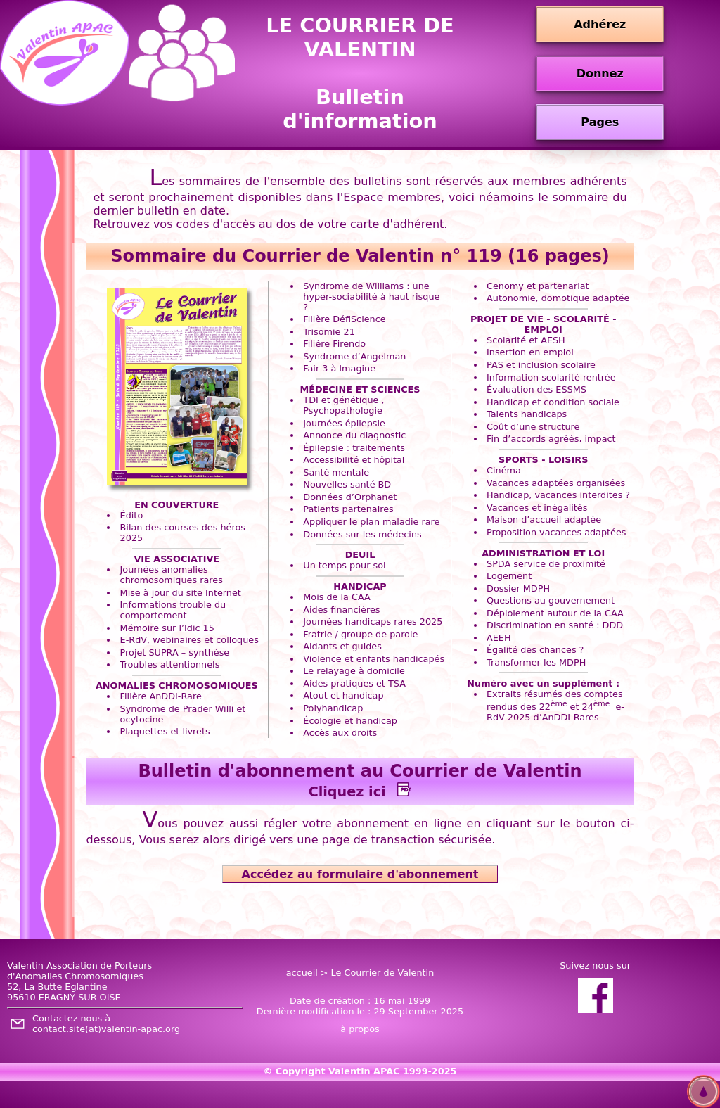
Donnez (600, 73)
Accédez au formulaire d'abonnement (360, 874)
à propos (359, 1029)
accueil (302, 972)
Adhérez (600, 24)
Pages (600, 122)
